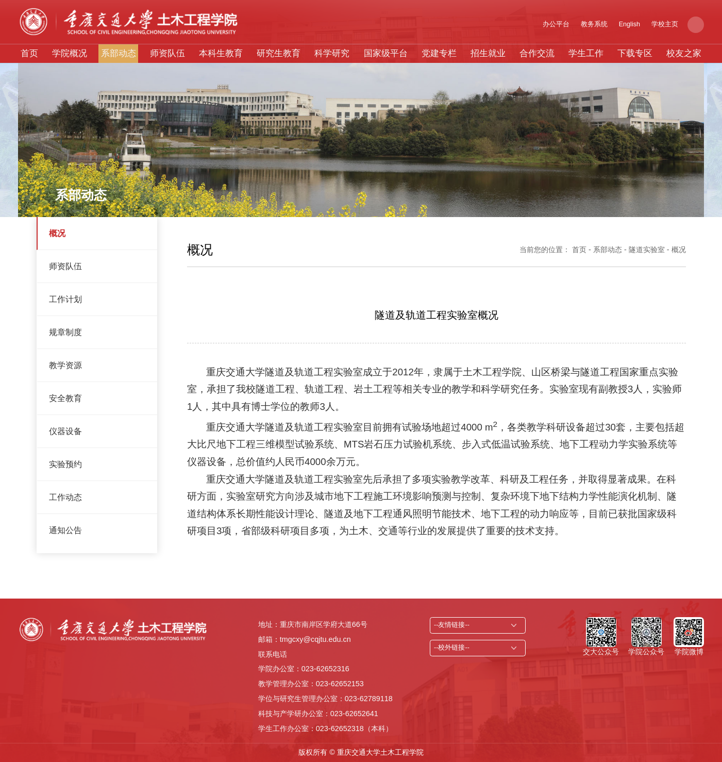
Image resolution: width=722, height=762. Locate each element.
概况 (57, 233)
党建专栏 (439, 53)
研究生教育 (278, 53)
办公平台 (556, 24)
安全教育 (65, 398)
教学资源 (65, 365)
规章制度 (65, 332)
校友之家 (683, 53)
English (629, 24)
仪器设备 (65, 431)
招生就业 (488, 53)
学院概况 (69, 53)
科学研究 (331, 53)
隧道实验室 (647, 249)
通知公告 (65, 530)
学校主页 (664, 24)
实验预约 (65, 464)
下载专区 (634, 53)
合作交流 (537, 53)
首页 (29, 53)
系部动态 (118, 53)
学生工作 (585, 53)
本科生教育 (221, 53)
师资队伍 (167, 53)
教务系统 (594, 24)
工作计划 (65, 299)
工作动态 (65, 497)
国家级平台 (386, 53)
